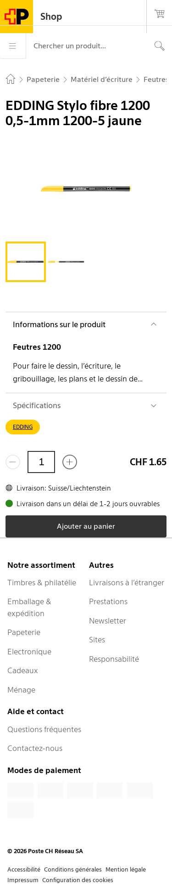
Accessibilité (23, 869)
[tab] (26, 262)
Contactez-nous (34, 748)
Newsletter (107, 620)
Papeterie (23, 632)
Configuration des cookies (77, 880)
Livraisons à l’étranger (126, 582)
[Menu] (13, 46)
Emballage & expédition (29, 607)
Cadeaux (22, 670)
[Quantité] (41, 462)
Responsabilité (114, 659)
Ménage (21, 689)
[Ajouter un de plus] (69, 462)
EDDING (23, 426)
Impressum (23, 880)
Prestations (108, 601)
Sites (97, 639)
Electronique (29, 651)
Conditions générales (73, 869)
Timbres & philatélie (41, 582)
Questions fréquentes (44, 729)
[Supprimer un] (13, 462)
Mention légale (125, 869)
